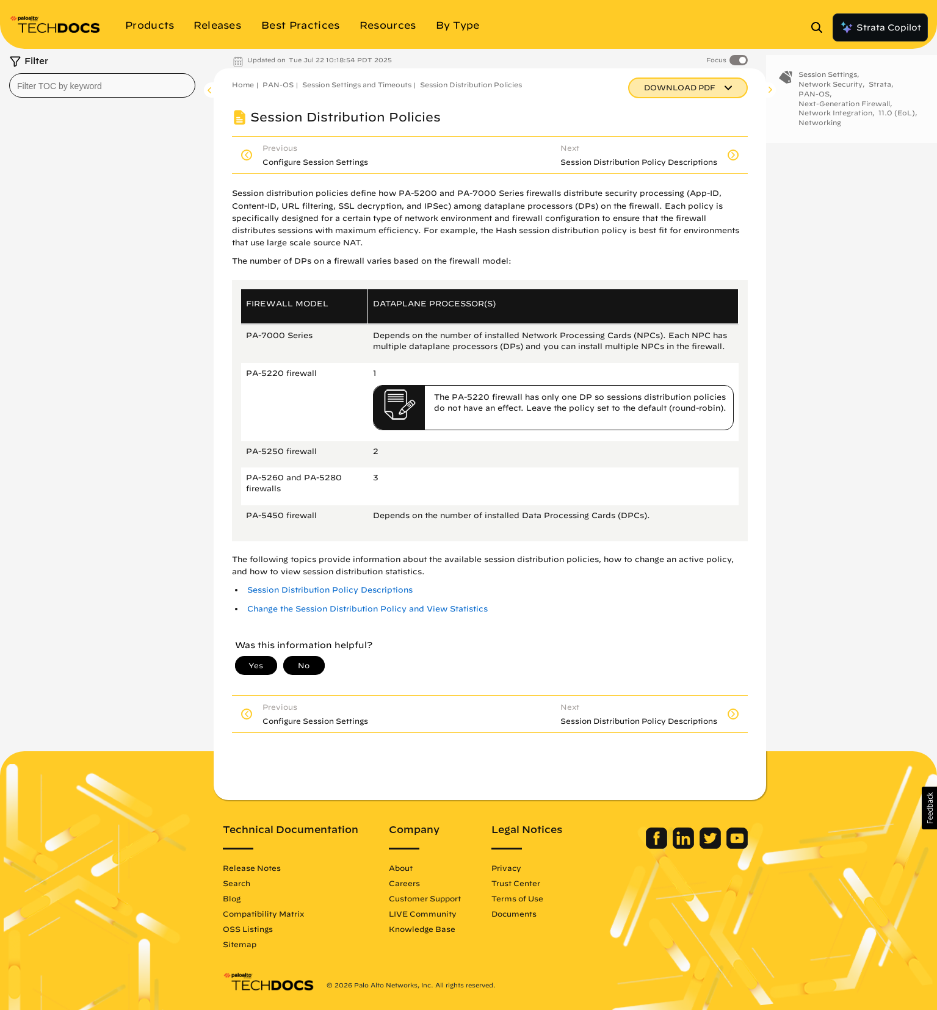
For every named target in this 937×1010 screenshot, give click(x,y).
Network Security (830, 94)
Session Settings (827, 84)
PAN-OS (278, 84)
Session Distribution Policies (471, 84)
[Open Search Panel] (820, 27)
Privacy (506, 868)
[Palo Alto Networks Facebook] (658, 846)
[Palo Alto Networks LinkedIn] (684, 846)
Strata (880, 94)
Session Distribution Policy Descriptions (330, 589)
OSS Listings (248, 929)
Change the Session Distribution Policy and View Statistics (367, 608)
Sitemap (239, 944)
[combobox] (102, 85)
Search (236, 883)
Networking (819, 132)
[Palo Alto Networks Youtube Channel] (737, 846)
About (401, 868)
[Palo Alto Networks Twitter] (711, 846)
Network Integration (835, 122)
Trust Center (515, 883)
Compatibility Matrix (263, 913)
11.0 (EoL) (896, 122)
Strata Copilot (880, 27)
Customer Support (425, 898)
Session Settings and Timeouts (356, 84)
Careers (404, 883)
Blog (232, 898)
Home (243, 84)
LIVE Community (423, 913)
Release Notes (252, 868)
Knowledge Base (422, 929)
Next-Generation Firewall (844, 113)
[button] (929, 808)
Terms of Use (517, 898)
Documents (514, 913)
